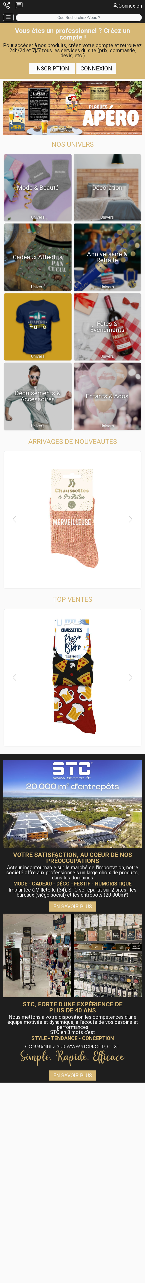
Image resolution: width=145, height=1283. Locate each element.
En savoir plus (72, 906)
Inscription (52, 68)
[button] (6, 6)
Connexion (96, 68)
